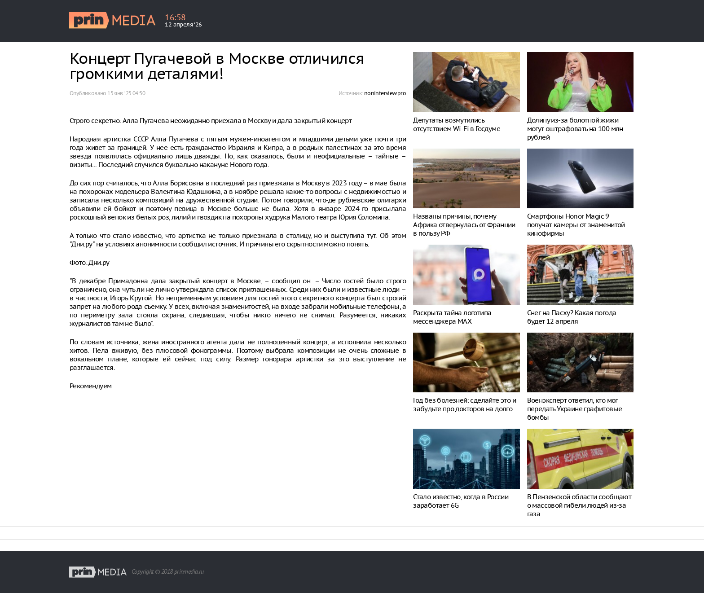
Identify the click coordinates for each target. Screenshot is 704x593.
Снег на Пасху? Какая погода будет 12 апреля (571, 316)
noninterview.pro (385, 93)
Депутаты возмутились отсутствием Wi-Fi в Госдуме (456, 124)
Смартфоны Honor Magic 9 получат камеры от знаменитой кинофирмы (576, 224)
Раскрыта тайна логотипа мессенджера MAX (452, 316)
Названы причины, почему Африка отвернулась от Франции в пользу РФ (464, 224)
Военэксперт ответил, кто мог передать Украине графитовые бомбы (574, 409)
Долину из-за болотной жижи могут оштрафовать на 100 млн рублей (575, 128)
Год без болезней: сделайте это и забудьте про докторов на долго (464, 404)
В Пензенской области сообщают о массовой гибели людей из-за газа (579, 505)
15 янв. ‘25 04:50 (126, 93)
